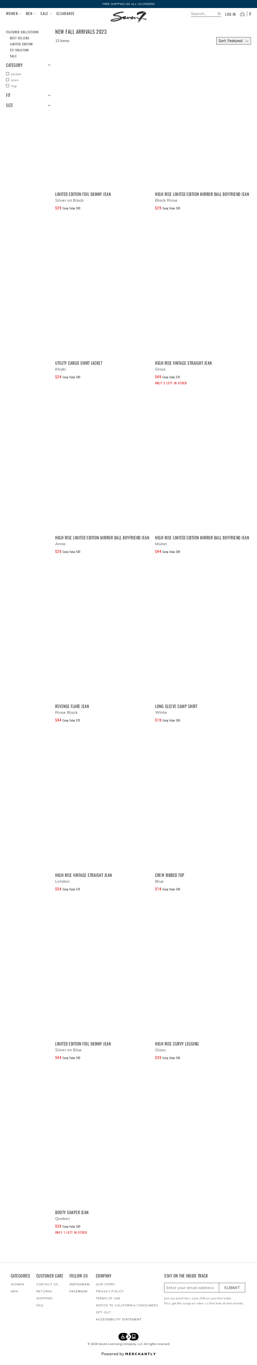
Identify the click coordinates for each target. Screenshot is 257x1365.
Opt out (103, 1318)
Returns (44, 1297)
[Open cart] (245, 13)
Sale (46, 13)
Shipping (44, 1304)
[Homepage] (128, 17)
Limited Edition (21, 50)
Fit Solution (19, 56)
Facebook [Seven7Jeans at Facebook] (79, 1297)
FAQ (39, 1311)
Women (14, 13)
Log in (230, 14)
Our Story (105, 1290)
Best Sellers (19, 44)
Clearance (65, 13)
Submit (232, 1293)
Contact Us (47, 1290)
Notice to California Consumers (127, 1311)
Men (31, 13)
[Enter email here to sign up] (191, 1293)
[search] (204, 13)
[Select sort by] (233, 47)
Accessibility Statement (119, 1325)
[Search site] (219, 14)
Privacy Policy (110, 1297)
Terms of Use (108, 1304)
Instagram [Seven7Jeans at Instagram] (80, 1290)
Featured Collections (22, 38)
